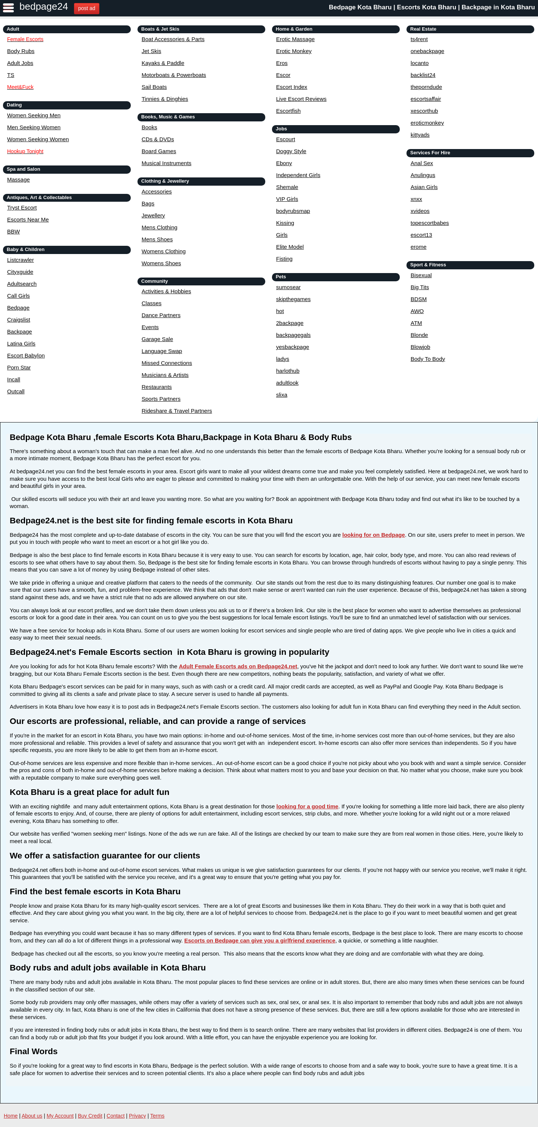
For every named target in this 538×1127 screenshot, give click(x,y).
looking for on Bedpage (373, 535)
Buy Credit (90, 1116)
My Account (60, 1116)
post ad (86, 8)
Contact (115, 1116)
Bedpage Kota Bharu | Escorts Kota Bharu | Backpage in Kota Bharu (432, 7)
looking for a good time (307, 806)
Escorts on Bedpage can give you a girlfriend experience (259, 940)
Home (11, 1116)
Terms (157, 1116)
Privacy (137, 1116)
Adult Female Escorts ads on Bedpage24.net (238, 666)
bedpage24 (43, 6)
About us (32, 1116)
